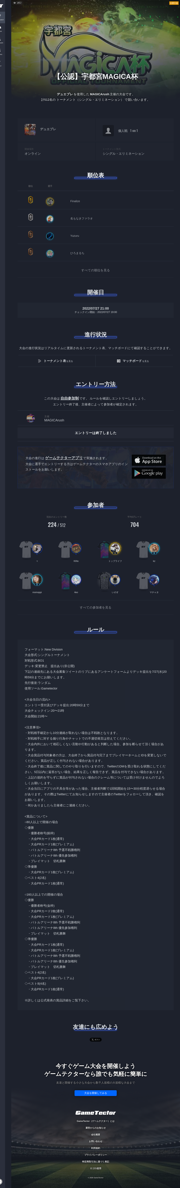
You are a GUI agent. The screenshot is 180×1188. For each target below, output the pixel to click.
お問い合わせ (95, 1141)
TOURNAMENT (5, 20)
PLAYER (5, 31)
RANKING (5, 54)
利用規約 (95, 1148)
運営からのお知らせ (96, 1128)
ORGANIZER (5, 43)
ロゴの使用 (95, 1168)
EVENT (6, 66)
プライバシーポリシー (95, 1155)
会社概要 (95, 1134)
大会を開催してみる (95, 1093)
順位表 (95, 175)
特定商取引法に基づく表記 (95, 1161)
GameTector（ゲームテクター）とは (95, 1121)
